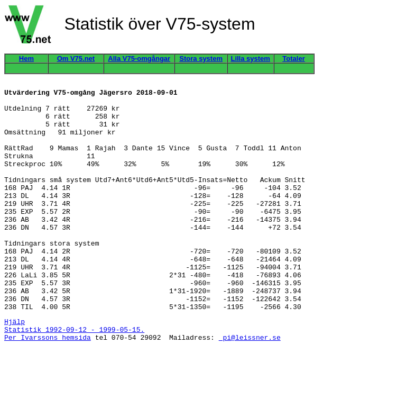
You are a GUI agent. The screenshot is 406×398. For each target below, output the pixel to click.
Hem (26, 58)
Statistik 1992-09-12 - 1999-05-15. (74, 377)
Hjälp (14, 367)
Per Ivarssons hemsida (47, 386)
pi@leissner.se (250, 386)
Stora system (201, 58)
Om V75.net (76, 58)
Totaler (293, 58)
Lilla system (250, 58)
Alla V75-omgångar (139, 58)
